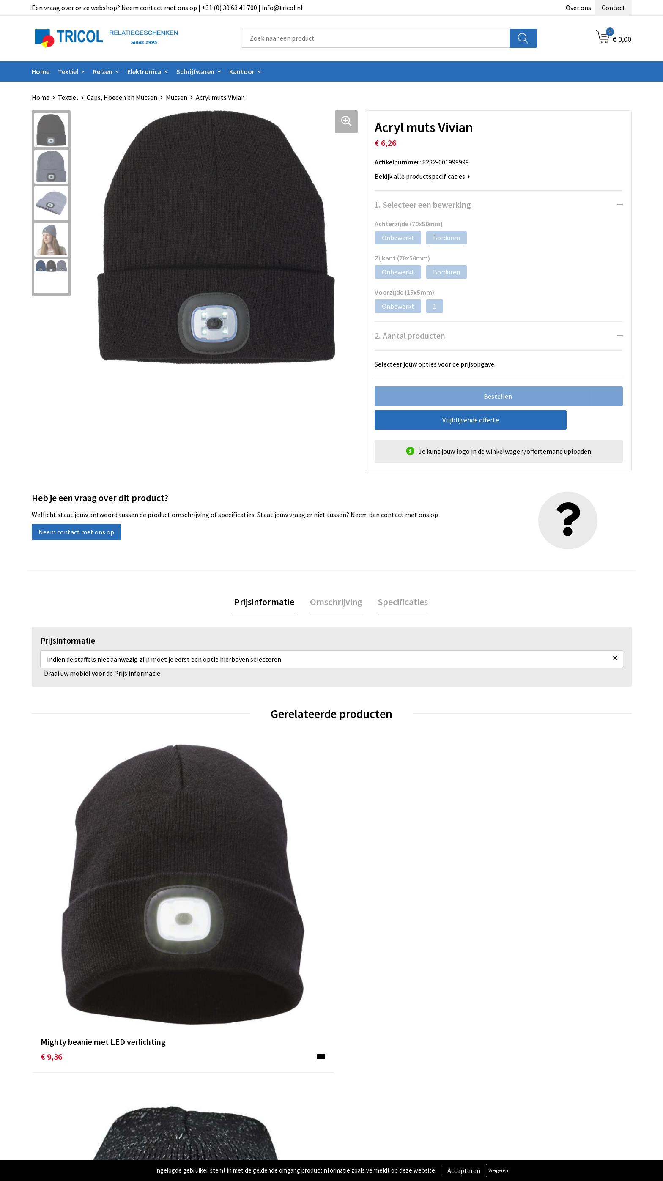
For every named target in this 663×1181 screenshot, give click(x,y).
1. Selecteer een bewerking (423, 204)
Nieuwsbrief (210, 1051)
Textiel (68, 71)
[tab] (267, 602)
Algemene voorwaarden (525, 1038)
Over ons (578, 7)
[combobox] (375, 38)
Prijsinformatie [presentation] (267, 602)
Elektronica (144, 71)
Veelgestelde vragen (222, 1064)
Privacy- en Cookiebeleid (526, 1051)
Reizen (102, 71)
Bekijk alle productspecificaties (422, 176)
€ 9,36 (51, 905)
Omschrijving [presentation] (336, 602)
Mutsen (176, 97)
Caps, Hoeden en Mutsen (122, 97)
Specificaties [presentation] (400, 602)
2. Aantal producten (410, 335)
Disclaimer (506, 1064)
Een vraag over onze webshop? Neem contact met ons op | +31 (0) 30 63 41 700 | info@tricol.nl (167, 7)
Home (40, 71)
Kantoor (242, 71)
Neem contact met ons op (76, 532)
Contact (613, 7)
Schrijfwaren (195, 71)
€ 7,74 (351, 905)
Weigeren (498, 1170)
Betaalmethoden (367, 1051)
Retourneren (360, 1064)
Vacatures (207, 1076)
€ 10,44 (203, 905)
